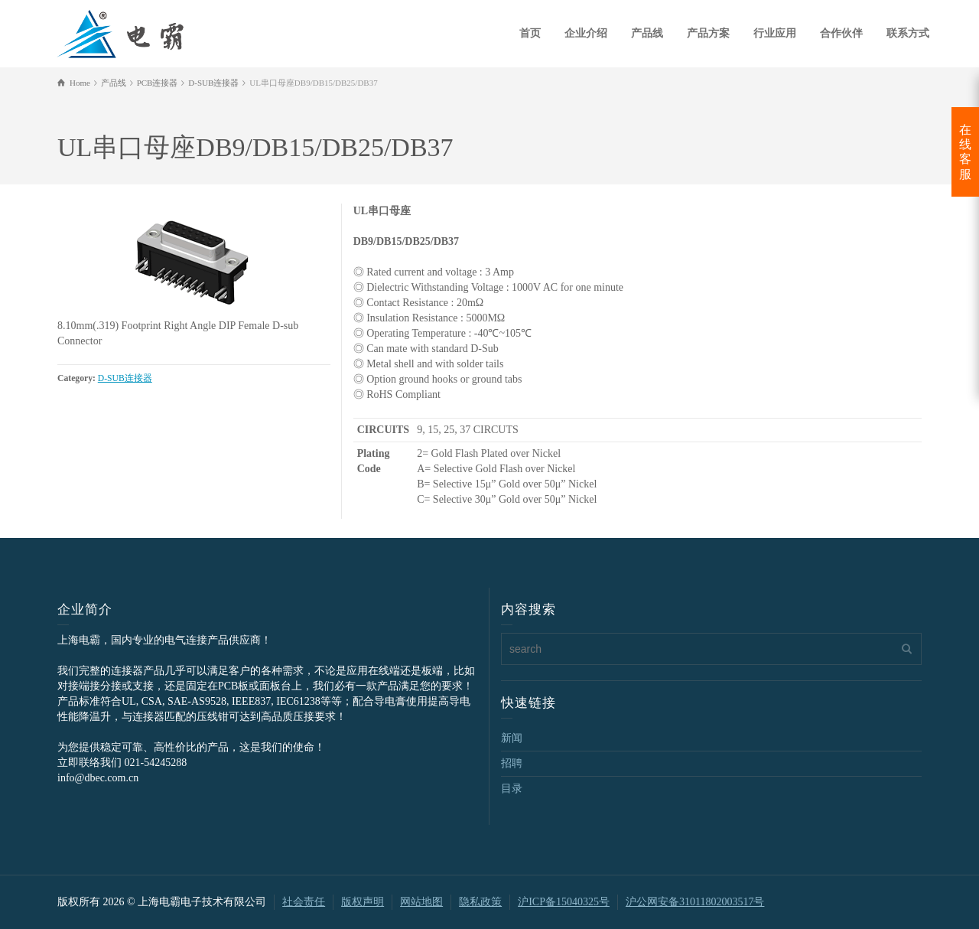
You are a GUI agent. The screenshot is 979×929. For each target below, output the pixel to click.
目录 (511, 788)
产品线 (647, 33)
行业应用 (774, 33)
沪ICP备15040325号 (564, 902)
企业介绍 (585, 33)
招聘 (511, 763)
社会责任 (303, 902)
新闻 (511, 738)
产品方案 (708, 33)
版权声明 (362, 902)
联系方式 (907, 33)
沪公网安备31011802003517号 (695, 902)
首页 (530, 33)
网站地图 (421, 902)
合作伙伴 (841, 33)
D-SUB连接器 (125, 378)
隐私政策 (480, 902)
